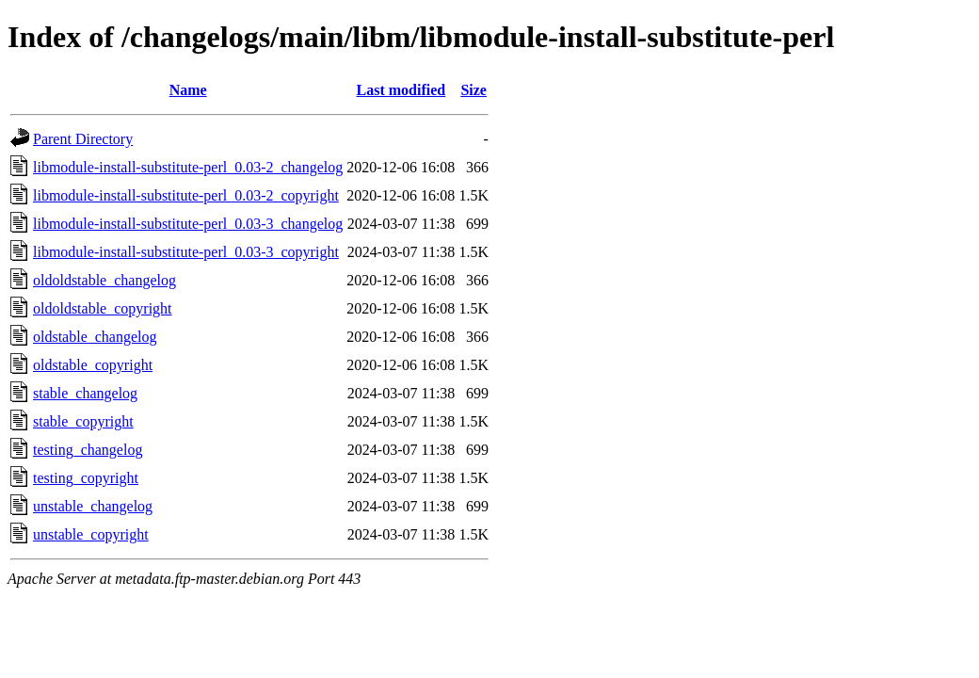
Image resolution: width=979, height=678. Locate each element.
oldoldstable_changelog (104, 280)
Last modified (400, 90)
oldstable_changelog (95, 337)
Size (473, 90)
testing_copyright (85, 478)
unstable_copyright (91, 534)
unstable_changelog (92, 506)
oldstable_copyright (92, 365)
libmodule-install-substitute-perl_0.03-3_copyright (186, 252)
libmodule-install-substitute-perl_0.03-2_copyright (186, 195)
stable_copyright (83, 421)
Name (188, 90)
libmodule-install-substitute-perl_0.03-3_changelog (188, 224)
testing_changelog (87, 450)
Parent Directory (83, 139)
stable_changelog (85, 393)
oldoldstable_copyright (102, 308)
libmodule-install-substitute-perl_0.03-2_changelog (188, 167)
